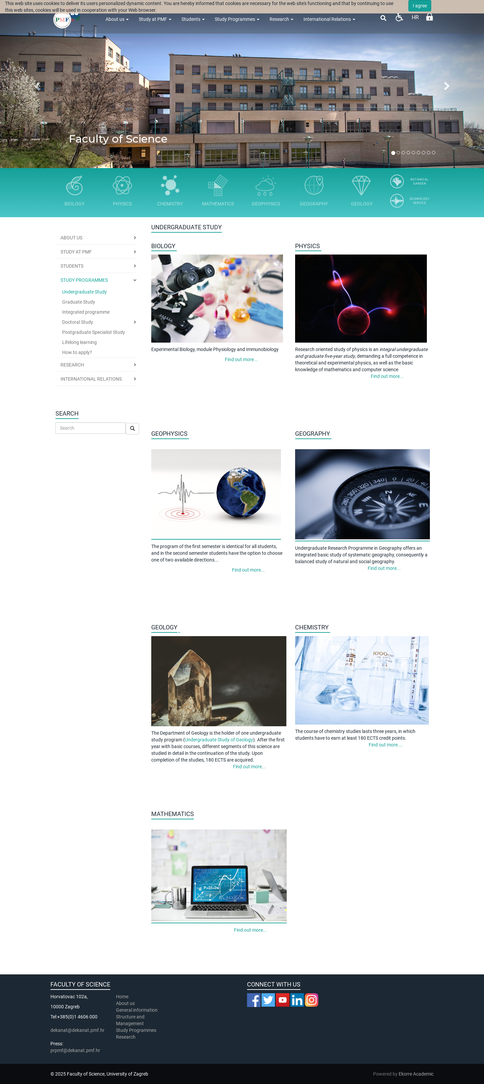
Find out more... (241, 359)
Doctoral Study (77, 322)
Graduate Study (78, 302)
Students (193, 19)
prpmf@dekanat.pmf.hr (75, 1050)
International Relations (329, 19)
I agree (420, 5)
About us (117, 19)
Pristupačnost (399, 17)
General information (137, 1010)
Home (122, 996)
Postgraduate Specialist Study (93, 332)
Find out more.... (385, 744)
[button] (36, 84)
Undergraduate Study (84, 292)
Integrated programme (86, 312)
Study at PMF (155, 19)
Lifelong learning (79, 342)
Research (281, 19)
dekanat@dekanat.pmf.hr (77, 1030)
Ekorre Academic (416, 1074)
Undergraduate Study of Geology (219, 739)
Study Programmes (237, 19)
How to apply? (77, 352)
